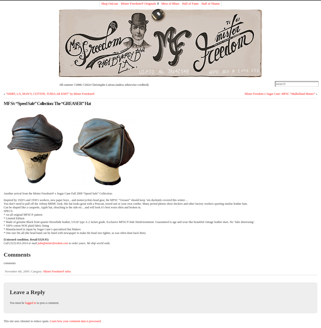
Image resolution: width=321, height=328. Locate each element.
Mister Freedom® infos (57, 271)
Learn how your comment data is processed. (75, 321)
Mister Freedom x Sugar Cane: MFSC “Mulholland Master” (280, 94)
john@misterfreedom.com (53, 243)
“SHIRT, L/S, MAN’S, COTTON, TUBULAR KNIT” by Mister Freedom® (50, 94)
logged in (30, 303)
